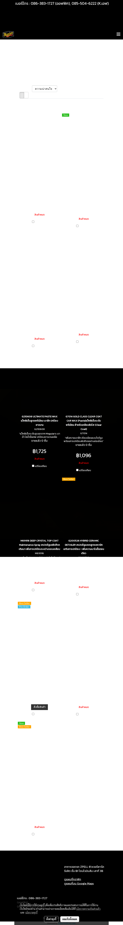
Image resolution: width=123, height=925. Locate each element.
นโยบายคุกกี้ (31, 912)
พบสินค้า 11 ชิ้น (28, 102)
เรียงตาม (26, 89)
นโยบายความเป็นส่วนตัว (88, 908)
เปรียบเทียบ (41, 222)
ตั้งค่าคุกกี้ (51, 919)
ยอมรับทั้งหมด (69, 919)
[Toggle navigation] (118, 34)
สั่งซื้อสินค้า (39, 707)
